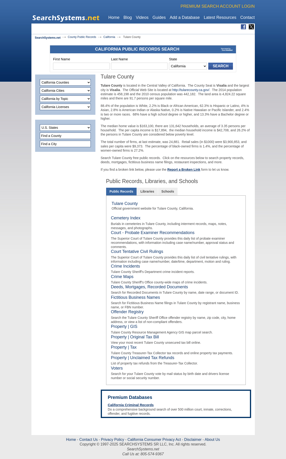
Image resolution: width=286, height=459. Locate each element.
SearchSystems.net (48, 37)
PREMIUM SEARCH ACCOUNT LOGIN (218, 6)
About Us (212, 440)
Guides (159, 17)
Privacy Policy (112, 440)
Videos (142, 17)
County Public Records (82, 37)
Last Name (119, 59)
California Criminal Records (131, 405)
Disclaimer (193, 440)
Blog (127, 17)
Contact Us (88, 440)
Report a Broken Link (183, 169)
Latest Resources (220, 17)
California (109, 37)
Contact (247, 17)
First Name (61, 59)
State (173, 59)
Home (113, 17)
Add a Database (185, 17)
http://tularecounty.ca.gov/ (190, 90)
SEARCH (221, 66)
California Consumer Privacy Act (154, 440)
